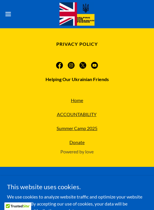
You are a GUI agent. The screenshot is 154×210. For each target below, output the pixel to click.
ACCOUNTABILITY (77, 114)
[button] (13, 14)
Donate (77, 142)
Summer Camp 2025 (77, 128)
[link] (77, 14)
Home (77, 100)
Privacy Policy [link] (76, 44)
